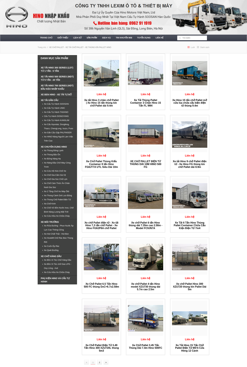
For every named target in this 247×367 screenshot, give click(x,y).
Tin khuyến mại (124, 37)
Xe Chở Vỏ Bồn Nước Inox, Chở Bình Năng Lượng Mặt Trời (59, 210)
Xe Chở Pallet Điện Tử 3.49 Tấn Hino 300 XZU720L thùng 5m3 (101, 348)
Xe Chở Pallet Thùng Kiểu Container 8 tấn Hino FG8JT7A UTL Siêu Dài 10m (101, 164)
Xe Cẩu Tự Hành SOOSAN (56, 104)
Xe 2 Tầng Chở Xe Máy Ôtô (56, 191)
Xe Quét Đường (51, 250)
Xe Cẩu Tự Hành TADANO (56, 112)
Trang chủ (46, 37)
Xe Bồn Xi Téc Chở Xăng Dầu (57, 260)
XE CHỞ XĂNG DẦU (51, 256)
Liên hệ (160, 37)
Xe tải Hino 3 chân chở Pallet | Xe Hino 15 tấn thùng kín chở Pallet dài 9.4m (101, 103)
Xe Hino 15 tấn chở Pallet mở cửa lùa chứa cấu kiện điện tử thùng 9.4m (189, 103)
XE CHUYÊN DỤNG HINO (54, 147)
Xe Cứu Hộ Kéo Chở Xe (55, 171)
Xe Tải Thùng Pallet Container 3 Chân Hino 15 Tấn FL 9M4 (145, 103)
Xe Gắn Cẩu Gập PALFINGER (58, 132)
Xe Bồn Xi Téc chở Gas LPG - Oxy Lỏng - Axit (57, 266)
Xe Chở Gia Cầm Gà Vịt (55, 175)
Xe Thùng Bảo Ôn (52, 154)
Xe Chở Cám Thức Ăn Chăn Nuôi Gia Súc (57, 185)
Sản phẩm (92, 37)
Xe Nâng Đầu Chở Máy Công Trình (57, 165)
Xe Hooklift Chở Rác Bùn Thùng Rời (58, 240)
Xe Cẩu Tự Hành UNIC (54, 108)
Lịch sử (77, 37)
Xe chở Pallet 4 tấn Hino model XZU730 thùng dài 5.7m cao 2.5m (145, 287)
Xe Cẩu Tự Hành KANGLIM (56, 120)
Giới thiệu (62, 37)
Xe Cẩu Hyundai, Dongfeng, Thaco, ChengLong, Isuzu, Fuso (58, 126)
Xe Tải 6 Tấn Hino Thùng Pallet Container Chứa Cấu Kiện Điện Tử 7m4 (190, 225)
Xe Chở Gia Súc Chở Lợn (55, 179)
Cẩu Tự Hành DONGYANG (56, 116)
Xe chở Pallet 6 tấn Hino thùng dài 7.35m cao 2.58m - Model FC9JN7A (145, 225)
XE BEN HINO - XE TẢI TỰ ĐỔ (56, 94)
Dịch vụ (106, 37)
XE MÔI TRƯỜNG (50, 222)
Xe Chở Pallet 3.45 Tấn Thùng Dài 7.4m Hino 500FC (145, 346)
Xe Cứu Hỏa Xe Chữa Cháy (57, 216)
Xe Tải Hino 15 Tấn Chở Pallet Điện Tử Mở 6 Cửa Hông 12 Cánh (189, 348)
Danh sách (203, 47)
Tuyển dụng (144, 37)
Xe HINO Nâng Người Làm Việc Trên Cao (58, 138)
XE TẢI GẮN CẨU (49, 100)
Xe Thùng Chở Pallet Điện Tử (57, 199)
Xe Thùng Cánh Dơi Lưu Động (58, 195)
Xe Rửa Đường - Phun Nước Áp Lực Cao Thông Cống (59, 227)
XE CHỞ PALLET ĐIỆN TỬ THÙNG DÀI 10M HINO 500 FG (145, 164)
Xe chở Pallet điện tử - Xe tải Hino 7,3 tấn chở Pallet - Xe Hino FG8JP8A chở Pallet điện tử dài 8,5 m (101, 226)
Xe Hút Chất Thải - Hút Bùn (56, 234)
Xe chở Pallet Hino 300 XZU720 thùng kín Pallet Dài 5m (189, 287)
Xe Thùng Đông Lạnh (53, 150)
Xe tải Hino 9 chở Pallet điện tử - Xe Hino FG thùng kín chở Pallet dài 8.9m (190, 164)
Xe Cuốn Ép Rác (51, 246)
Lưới (191, 47)
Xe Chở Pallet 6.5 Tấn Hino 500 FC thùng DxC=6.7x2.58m (101, 285)
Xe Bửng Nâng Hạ (52, 158)
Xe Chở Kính (50, 203)
